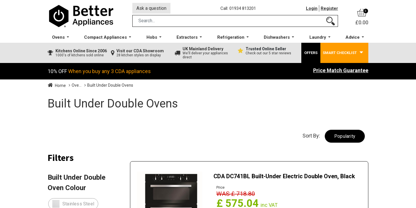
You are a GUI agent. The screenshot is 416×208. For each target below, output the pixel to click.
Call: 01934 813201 (238, 8)
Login (311, 8)
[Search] (330, 21)
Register (329, 8)
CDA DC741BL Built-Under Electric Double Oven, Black (284, 176)
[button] (345, 136)
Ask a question (151, 8)
